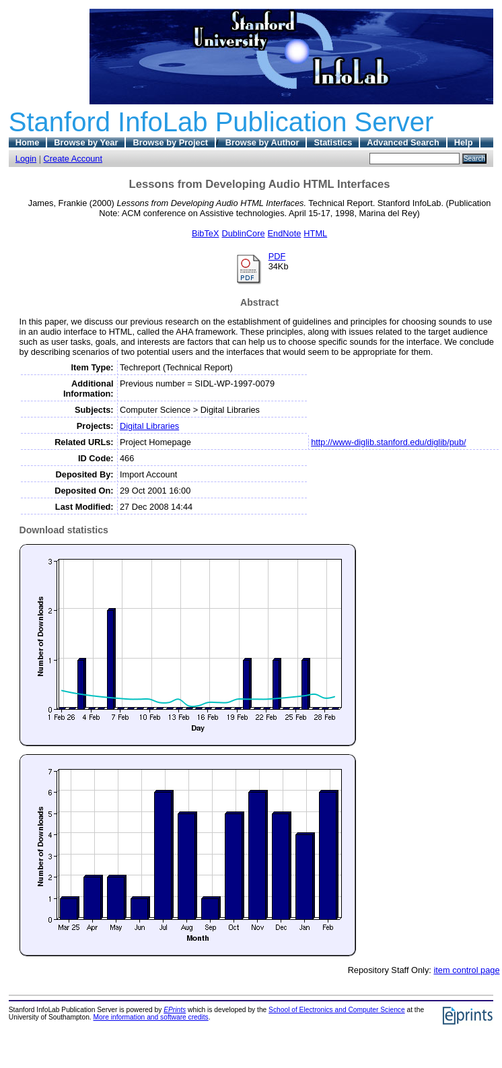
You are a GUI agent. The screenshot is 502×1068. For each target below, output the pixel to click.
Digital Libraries (149, 426)
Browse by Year (86, 142)
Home (27, 142)
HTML (315, 233)
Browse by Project (170, 142)
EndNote (284, 233)
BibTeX (205, 233)
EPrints (175, 1009)
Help (463, 142)
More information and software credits (151, 1017)
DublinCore (243, 233)
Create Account (73, 159)
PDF (277, 256)
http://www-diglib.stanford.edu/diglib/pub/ (388, 442)
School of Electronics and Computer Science (336, 1009)
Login (25, 159)
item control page (466, 970)
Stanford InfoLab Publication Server (221, 122)
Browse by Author (262, 142)
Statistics (333, 142)
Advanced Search (403, 142)
